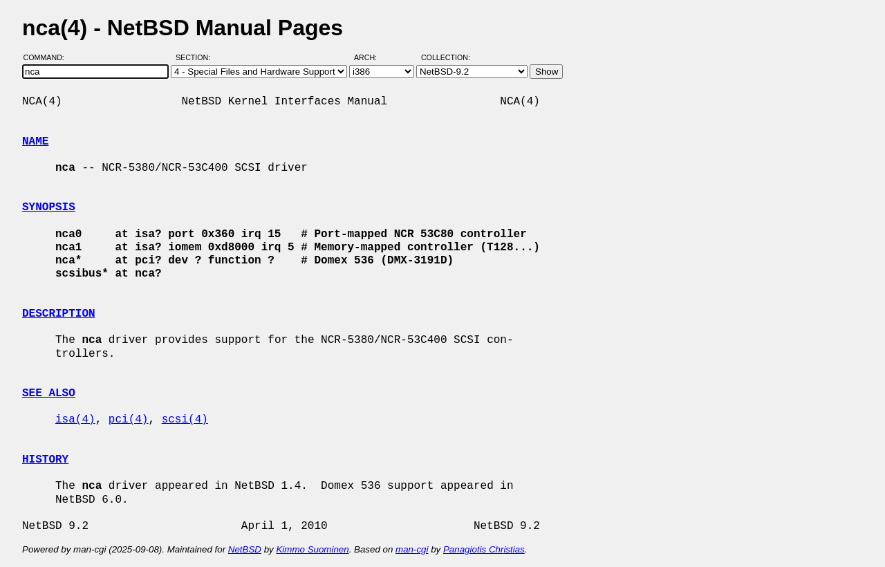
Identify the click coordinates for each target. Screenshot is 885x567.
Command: (48, 57)
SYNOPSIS (48, 207)
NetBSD (244, 549)
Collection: (445, 57)
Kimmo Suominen (312, 549)
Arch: (371, 57)
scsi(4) (185, 419)
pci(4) (129, 419)
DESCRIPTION (58, 314)
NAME (35, 141)
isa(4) (75, 419)
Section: (196, 57)
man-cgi (411, 549)
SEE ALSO (48, 393)
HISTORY (45, 459)
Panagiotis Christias (484, 549)
